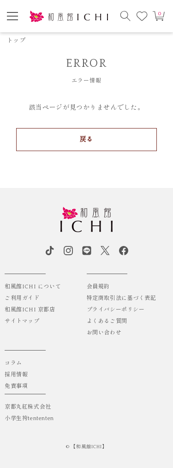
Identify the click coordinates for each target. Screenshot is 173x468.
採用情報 (16, 375)
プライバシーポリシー (116, 310)
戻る (86, 139)
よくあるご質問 (107, 321)
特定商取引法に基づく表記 (121, 298)
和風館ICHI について (33, 287)
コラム (13, 363)
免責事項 (16, 386)
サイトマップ (22, 321)
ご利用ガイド (22, 298)
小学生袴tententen (29, 418)
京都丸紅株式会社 (28, 407)
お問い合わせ (104, 333)
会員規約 (98, 287)
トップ (16, 40)
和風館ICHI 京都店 (30, 310)
